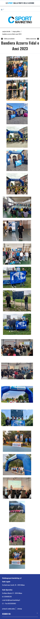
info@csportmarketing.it (13, 600)
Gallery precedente (8, 38)
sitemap (19, 609)
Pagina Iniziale (6, 31)
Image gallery (16, 31)
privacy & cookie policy (8, 609)
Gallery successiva (32, 38)
